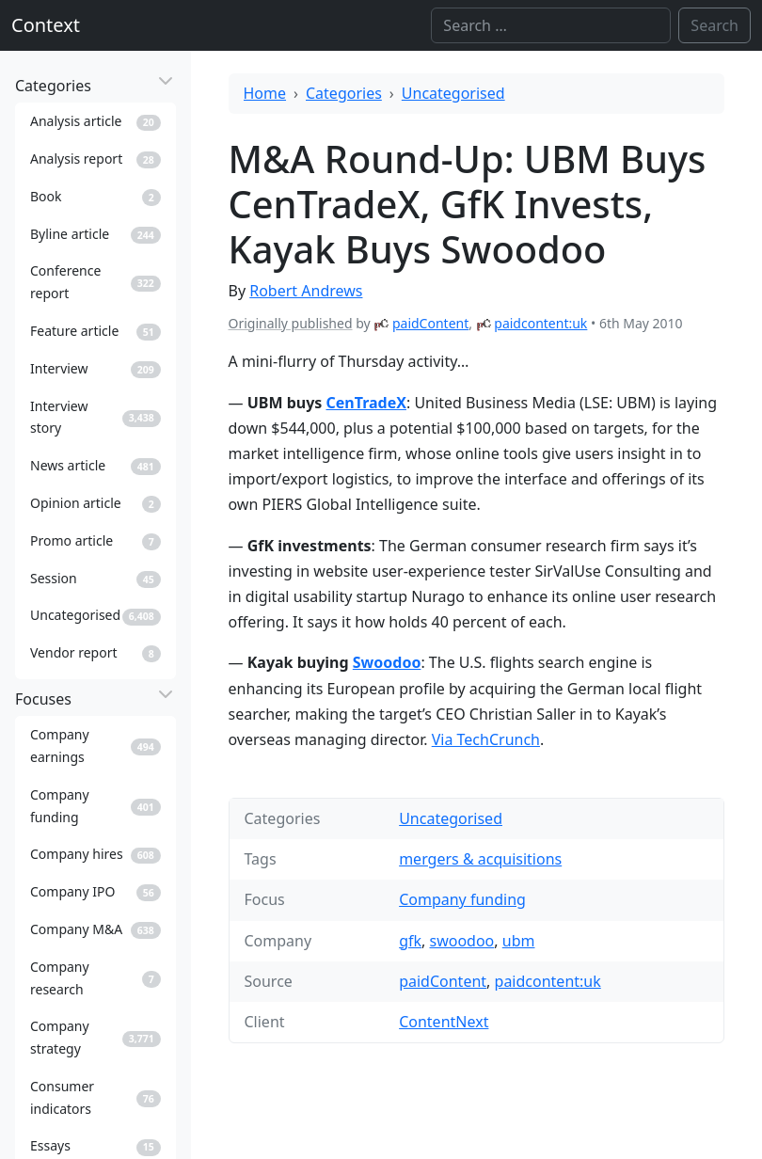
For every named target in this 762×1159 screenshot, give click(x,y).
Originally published (291, 323)
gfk (410, 940)
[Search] (551, 25)
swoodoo (462, 940)
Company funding (462, 899)
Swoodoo (387, 662)
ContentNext (443, 1021)
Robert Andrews (305, 290)
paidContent (430, 323)
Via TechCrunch (486, 739)
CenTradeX (366, 402)
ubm (518, 940)
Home (265, 93)
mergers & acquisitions (480, 859)
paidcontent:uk (540, 323)
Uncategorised (453, 93)
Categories (344, 93)
